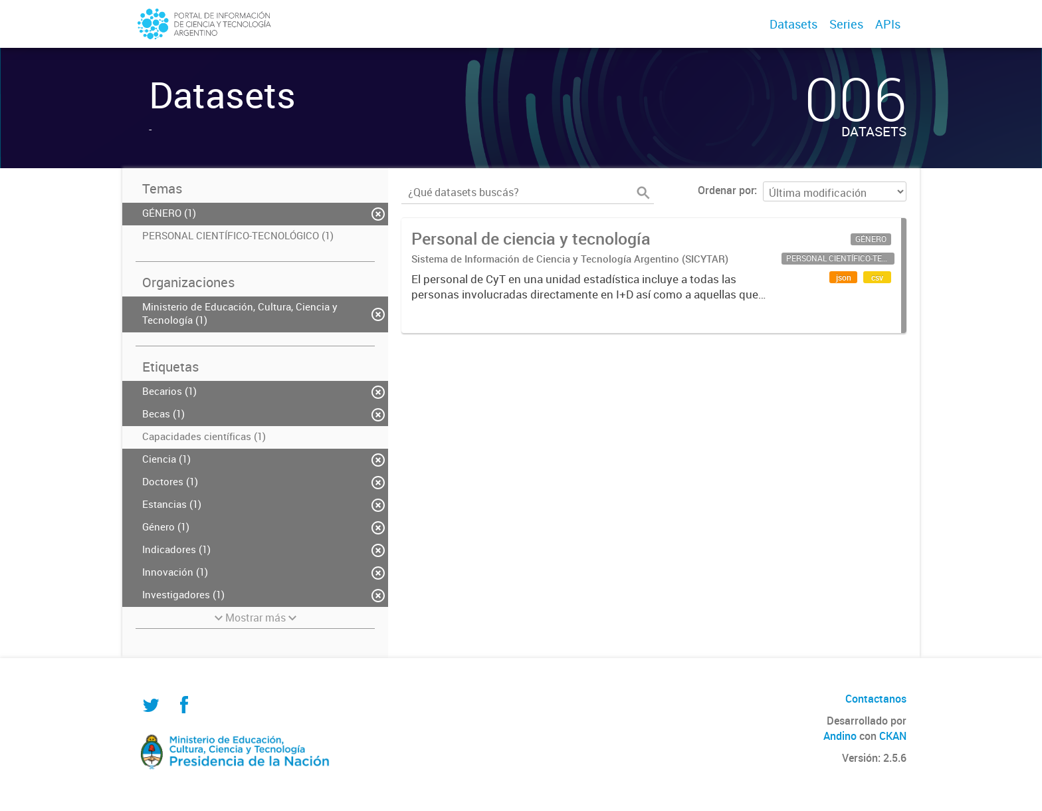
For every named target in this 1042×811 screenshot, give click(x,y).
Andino (840, 736)
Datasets (793, 24)
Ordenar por (726, 190)
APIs (887, 24)
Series (846, 24)
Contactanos (875, 698)
